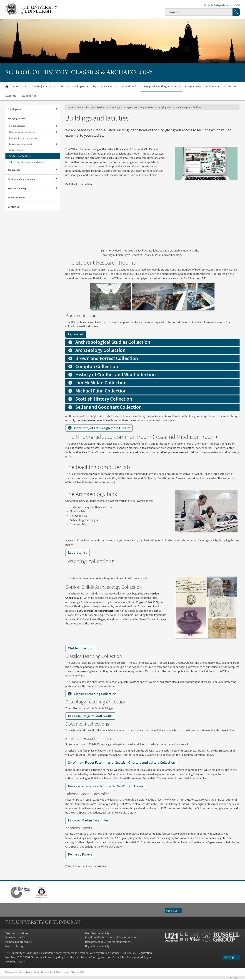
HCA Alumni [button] (129, 86)
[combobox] (199, 12)
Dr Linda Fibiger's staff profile (90, 716)
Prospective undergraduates (138, 107)
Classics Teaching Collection (92, 693)
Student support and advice (22, 132)
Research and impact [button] (73, 86)
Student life (14, 169)
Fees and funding (17, 188)
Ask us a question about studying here (27, 162)
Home (70, 107)
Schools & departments (218, 5)
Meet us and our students (21, 179)
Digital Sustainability (97, 946)
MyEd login (231, 957)
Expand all (76, 334)
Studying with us (17, 118)
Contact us (230, 86)
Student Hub (29, 95)
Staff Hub (10, 95)
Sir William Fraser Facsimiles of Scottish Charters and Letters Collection (121, 762)
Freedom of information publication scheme (111, 937)
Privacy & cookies (15, 937)
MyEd (236, 5)
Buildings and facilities (19, 156)
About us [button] (18, 86)
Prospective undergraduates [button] (161, 86)
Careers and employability (21, 144)
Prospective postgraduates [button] (201, 86)
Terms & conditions (16, 933)
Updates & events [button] (104, 86)
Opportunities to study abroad (23, 138)
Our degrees (14, 109)
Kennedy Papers (80, 854)
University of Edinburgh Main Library (99, 428)
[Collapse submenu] (57, 118)
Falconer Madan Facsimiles (88, 820)
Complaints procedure (18, 942)
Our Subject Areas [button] (42, 86)
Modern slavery (14, 946)
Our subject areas (17, 125)
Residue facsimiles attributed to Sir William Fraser (105, 786)
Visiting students (16, 150)
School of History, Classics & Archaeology (98, 107)
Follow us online (16, 197)
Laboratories (77, 552)
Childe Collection (81, 648)
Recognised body (102, 957)
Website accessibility (97, 933)
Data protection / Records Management (108, 942)
